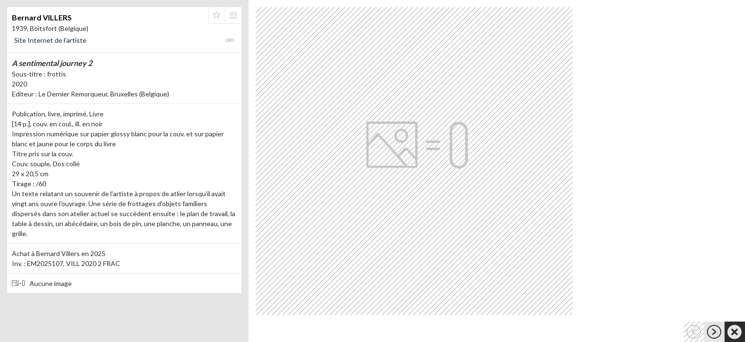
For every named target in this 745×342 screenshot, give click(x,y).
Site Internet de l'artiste (50, 40)
